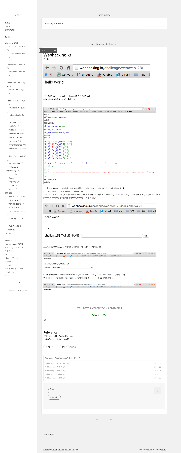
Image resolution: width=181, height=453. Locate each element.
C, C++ (12, 185)
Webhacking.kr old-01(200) (55, 363)
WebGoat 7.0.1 (16, 134)
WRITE (7, 26)
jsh (6, 254)
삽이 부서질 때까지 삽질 (14, 269)
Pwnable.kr (14, 141)
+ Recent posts (49, 435)
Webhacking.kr (16, 130)
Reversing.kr (14, 122)
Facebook (61, 449)
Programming (12, 171)
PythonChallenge (17, 145)
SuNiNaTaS (14, 126)
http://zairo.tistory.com (64, 336)
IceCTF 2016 (14, 200)
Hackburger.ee (15, 163)
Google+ (75, 449)
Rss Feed (46, 449)
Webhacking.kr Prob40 (53, 367)
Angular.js (13, 182)
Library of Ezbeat (12, 258)
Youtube (68, 449)
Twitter (54, 449)
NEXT (110, 419)
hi (48, 392)
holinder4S (9, 262)
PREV (98, 419)
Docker (12, 189)
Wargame (11, 43)
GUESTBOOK (10, 30)
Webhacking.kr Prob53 (54, 24)
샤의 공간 (8, 251)
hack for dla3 (10, 272)
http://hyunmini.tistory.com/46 (57, 339)
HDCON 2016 (15, 208)
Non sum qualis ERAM (14, 244)
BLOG (7, 23)
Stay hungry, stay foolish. (15, 247)
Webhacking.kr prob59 (53, 378)
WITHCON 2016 (16, 204)
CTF (8, 193)
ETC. (8, 233)
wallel (163, 449)
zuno (7, 276)
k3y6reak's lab (10, 240)
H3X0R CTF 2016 (16, 196)
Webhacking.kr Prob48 (53, 370)
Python (12, 174)
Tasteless (13, 167)
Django (12, 178)
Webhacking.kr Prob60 (53, 374)
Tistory (149, 449)
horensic (8, 265)
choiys (18, 15)
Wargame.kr (15, 137)
